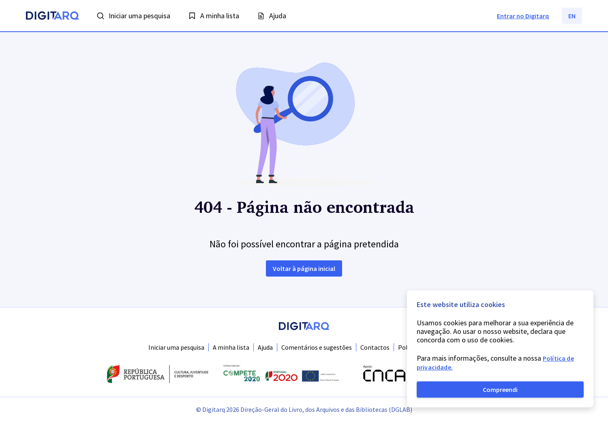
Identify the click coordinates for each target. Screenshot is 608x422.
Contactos (375, 347)
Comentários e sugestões (316, 347)
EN (572, 16)
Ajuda (265, 347)
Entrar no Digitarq (523, 16)
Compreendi (500, 389)
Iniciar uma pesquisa (176, 347)
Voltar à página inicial (304, 268)
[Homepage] (52, 16)
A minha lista (231, 347)
